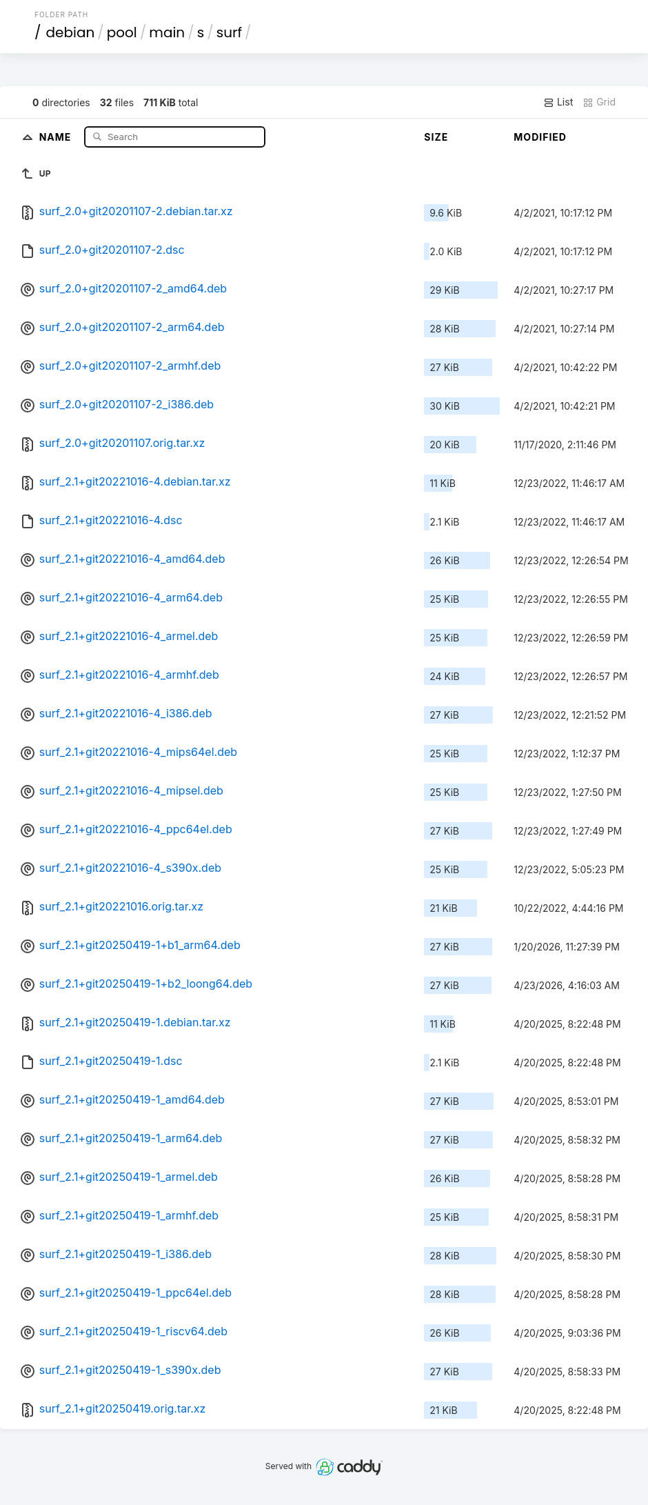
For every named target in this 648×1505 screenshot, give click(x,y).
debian (70, 32)
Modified (540, 137)
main (167, 32)
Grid (599, 102)
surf (229, 32)
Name (56, 136)
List (558, 102)
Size (436, 137)
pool (122, 32)
